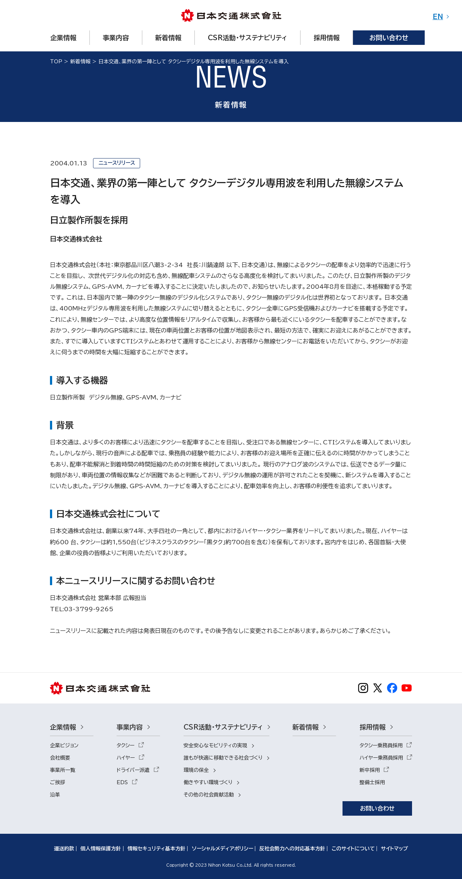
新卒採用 (370, 770)
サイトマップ (394, 848)
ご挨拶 (57, 782)
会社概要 (60, 757)
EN (438, 16)
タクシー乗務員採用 (381, 745)
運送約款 (64, 848)
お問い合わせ (377, 808)
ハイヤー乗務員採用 (381, 757)
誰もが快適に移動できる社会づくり (223, 757)
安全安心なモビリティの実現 (215, 745)
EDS (122, 782)
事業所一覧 (62, 770)
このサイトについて (353, 848)
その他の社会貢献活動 (209, 794)
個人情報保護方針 (100, 848)
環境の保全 (196, 770)
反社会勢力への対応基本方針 (292, 848)
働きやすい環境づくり (208, 782)
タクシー (125, 745)
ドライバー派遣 (133, 770)
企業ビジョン (64, 745)
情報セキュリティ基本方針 (156, 848)
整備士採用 (372, 782)
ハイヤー (126, 757)
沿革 (55, 794)
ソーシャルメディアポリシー (222, 848)
